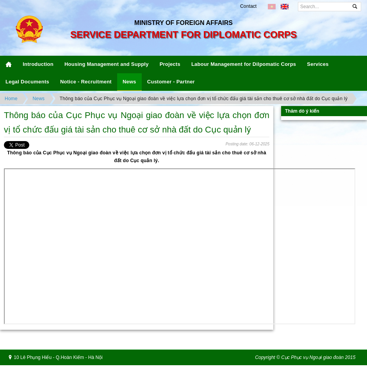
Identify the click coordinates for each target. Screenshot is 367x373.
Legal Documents (27, 82)
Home (11, 98)
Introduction (38, 64)
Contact (248, 6)
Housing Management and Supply (106, 64)
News (129, 82)
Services (317, 64)
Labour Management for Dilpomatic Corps (243, 64)
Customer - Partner (171, 82)
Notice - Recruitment (86, 82)
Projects (170, 64)
